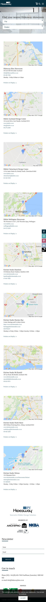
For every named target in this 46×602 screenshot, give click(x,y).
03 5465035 (7, 482)
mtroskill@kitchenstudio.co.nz (12, 379)
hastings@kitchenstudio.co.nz (12, 326)
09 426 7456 (7, 75)
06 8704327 (7, 329)
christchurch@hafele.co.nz (11, 175)
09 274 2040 (7, 127)
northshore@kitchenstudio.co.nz (13, 429)
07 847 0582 (7, 278)
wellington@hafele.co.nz (11, 226)
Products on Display (10, 82)
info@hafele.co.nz (9, 125)
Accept (23, 598)
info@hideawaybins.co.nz (11, 73)
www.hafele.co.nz (9, 123)
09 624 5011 (7, 381)
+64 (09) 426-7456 (16, 575)
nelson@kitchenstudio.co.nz (11, 479)
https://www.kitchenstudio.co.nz (13, 324)
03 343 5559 (7, 178)
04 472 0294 (7, 228)
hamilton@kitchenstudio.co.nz (12, 276)
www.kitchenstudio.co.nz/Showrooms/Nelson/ (17, 477)
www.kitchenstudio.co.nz (11, 274)
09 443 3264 (7, 431)
